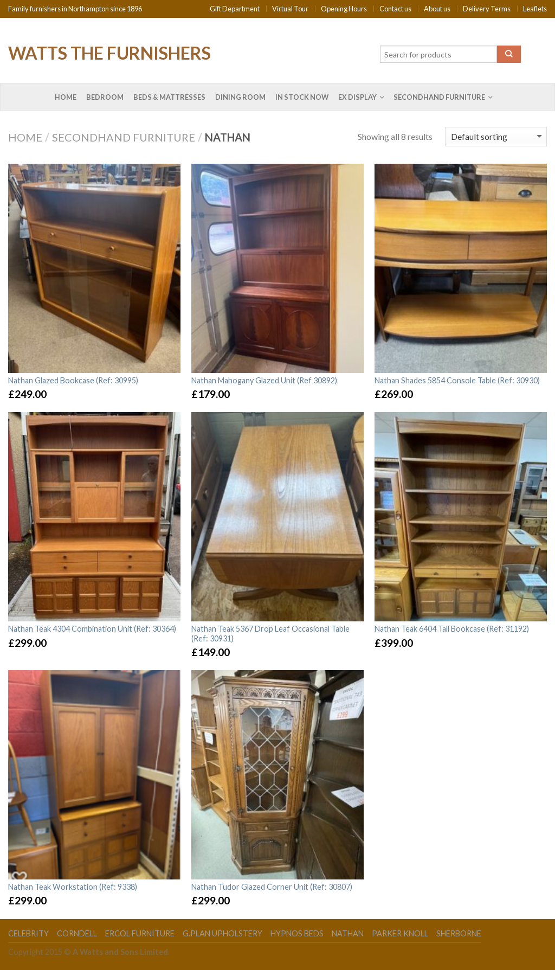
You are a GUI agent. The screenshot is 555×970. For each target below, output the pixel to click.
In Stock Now (301, 97)
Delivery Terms (487, 8)
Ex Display (357, 97)
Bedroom (105, 97)
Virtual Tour (290, 8)
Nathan (348, 933)
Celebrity (28, 933)
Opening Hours (344, 8)
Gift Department (235, 8)
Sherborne (458, 933)
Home (65, 97)
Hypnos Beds (297, 933)
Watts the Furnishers (109, 52)
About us (437, 8)
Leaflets (535, 8)
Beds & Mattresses (169, 97)
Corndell (77, 933)
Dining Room (240, 97)
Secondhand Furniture (439, 97)
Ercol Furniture (140, 933)
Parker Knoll (400, 933)
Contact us (395, 8)
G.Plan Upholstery (222, 933)
